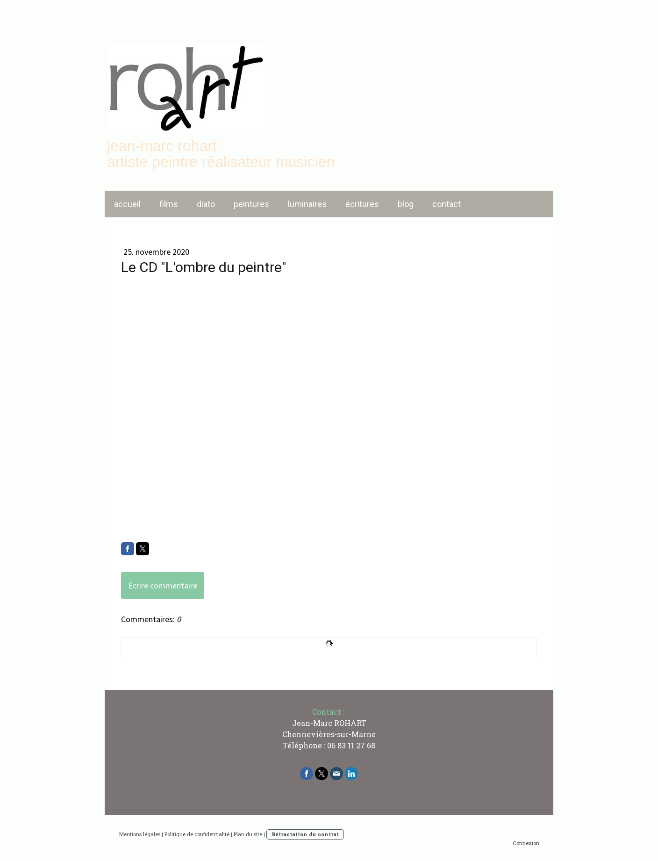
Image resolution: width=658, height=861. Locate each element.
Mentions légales (139, 834)
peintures (251, 204)
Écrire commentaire (162, 585)
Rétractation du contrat (305, 834)
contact (446, 204)
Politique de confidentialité (196, 834)
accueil (127, 204)
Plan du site (248, 834)
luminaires (307, 204)
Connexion (526, 843)
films (168, 204)
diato (206, 204)
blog (406, 204)
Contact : (328, 712)
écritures (362, 204)
